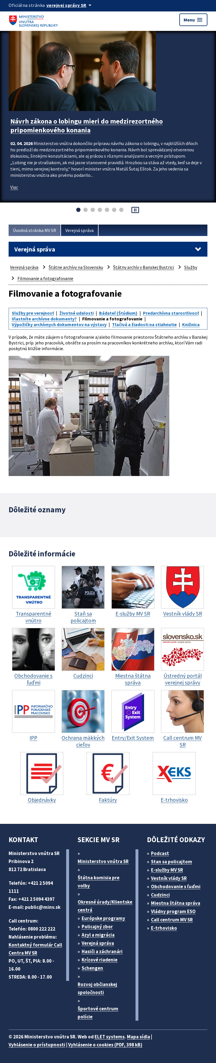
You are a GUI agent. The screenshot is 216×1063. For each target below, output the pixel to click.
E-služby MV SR (167, 870)
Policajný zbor (97, 926)
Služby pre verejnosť (33, 313)
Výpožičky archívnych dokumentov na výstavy (59, 324)
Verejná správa (79, 230)
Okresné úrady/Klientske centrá (105, 906)
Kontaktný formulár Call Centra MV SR (35, 949)
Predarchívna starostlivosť (171, 313)
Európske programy (103, 918)
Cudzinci (160, 895)
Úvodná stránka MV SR (34, 230)
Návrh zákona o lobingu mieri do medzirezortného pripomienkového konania (86, 125)
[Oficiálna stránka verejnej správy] (69, 5)
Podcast (160, 853)
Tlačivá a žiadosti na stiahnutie (144, 324)
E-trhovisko (164, 928)
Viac (14, 187)
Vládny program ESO (173, 911)
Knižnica (191, 324)
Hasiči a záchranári (102, 951)
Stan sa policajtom (171, 861)
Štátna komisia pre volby (98, 881)
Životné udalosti (76, 313)
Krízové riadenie (99, 960)
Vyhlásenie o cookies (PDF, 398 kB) (105, 1045)
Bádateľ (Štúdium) (118, 313)
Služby (190, 267)
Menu (193, 19)
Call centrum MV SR (172, 920)
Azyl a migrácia (98, 935)
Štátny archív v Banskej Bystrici (143, 267)
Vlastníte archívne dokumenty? (44, 319)
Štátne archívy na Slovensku (76, 267)
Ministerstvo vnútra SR (103, 861)
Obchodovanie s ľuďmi (176, 886)
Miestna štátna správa (175, 903)
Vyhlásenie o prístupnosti (37, 1045)
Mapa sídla (138, 1037)
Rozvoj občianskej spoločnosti (97, 988)
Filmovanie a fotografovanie (45, 278)
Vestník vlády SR (169, 878)
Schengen (92, 968)
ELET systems (110, 1037)
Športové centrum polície (98, 1013)
